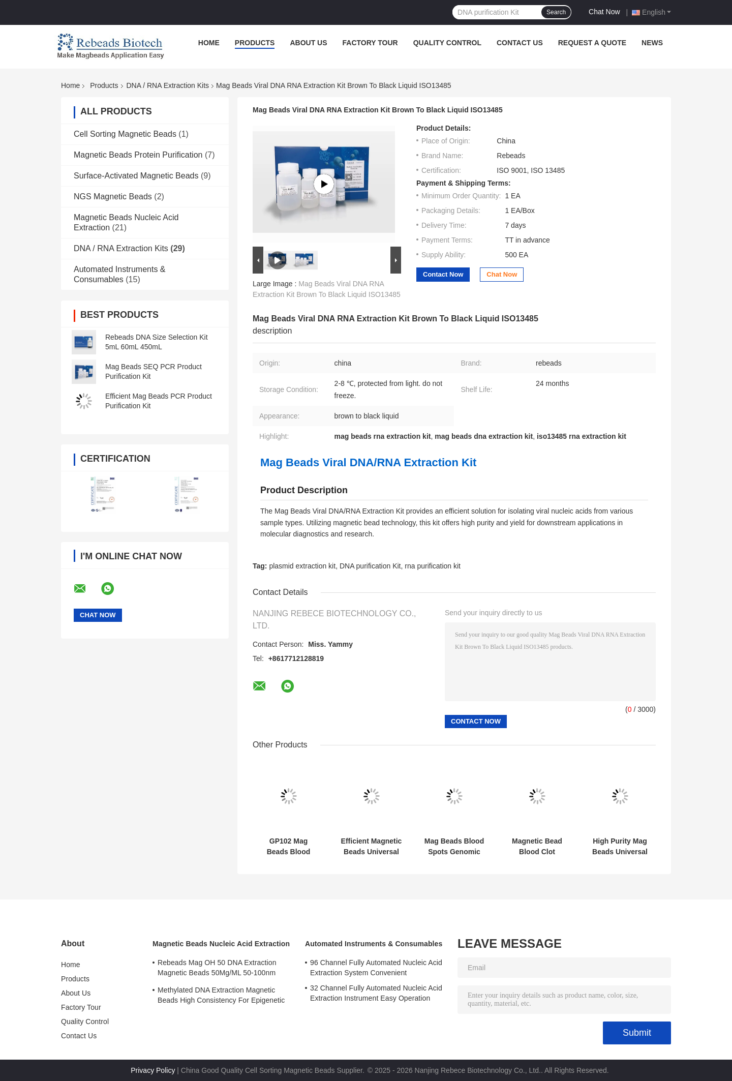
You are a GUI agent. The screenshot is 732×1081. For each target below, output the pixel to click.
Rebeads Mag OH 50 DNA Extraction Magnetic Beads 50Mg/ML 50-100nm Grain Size (217, 969)
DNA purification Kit (370, 566)
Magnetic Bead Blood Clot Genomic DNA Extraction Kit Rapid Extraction (537, 846)
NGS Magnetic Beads (113, 196)
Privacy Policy (153, 1070)
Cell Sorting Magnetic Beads (125, 134)
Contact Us (520, 43)
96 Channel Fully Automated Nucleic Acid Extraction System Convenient (376, 967)
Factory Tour (370, 43)
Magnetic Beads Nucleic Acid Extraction (221, 944)
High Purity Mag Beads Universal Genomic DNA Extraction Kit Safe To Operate (620, 846)
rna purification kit (433, 566)
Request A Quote (592, 43)
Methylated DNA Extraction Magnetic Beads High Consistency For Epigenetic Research (221, 996)
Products (255, 43)
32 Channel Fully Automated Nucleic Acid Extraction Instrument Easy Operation (376, 993)
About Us (308, 43)
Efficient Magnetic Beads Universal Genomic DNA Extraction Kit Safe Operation (371, 846)
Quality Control (447, 43)
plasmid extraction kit (302, 566)
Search (556, 12)
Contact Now (443, 274)
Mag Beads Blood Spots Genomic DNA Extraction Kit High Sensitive (454, 846)
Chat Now (604, 12)
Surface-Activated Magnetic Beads (136, 175)
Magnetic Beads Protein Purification (138, 155)
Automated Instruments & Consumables (373, 944)
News (652, 43)
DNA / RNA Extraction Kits (168, 85)
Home (209, 43)
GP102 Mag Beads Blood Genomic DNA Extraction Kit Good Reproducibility (289, 846)
